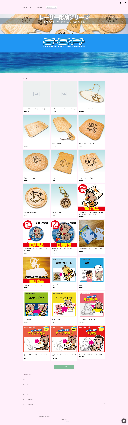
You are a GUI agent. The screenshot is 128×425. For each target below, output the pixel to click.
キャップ (25, 389)
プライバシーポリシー (29, 416)
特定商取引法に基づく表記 (44, 416)
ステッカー (26, 384)
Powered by (64, 422)
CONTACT (40, 7)
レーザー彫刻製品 (28, 404)
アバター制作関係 (28, 399)
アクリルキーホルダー (29, 394)
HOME (25, 7)
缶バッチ (25, 379)
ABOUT (32, 7)
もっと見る (64, 367)
